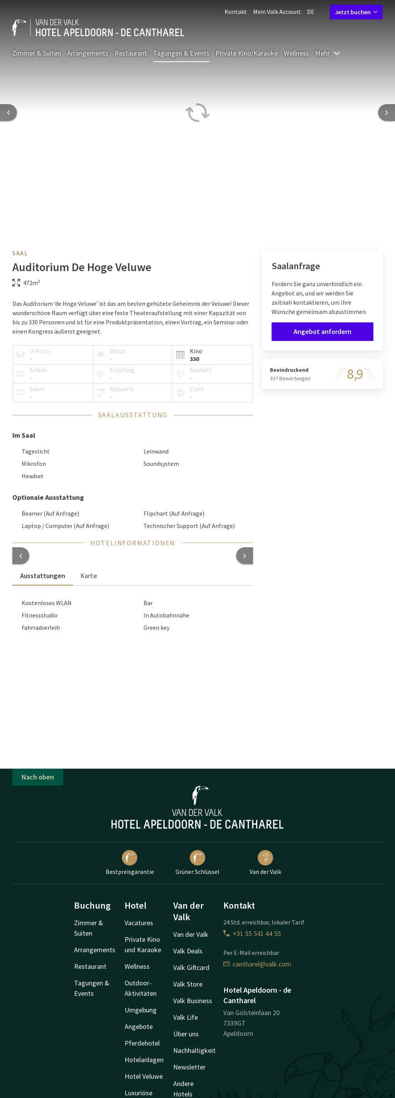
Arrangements (87, 53)
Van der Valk (265, 862)
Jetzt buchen (356, 12)
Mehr (328, 53)
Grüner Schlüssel (197, 862)
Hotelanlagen (144, 1059)
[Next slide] (386, 112)
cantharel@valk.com (257, 964)
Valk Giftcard (191, 967)
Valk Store (188, 984)
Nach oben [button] (38, 776)
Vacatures (139, 922)
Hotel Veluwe (144, 1076)
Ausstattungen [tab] (42, 575)
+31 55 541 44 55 (252, 933)
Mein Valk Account (277, 11)
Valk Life (185, 1017)
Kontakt (236, 11)
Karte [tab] (89, 575)
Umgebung (141, 1009)
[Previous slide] (8, 112)
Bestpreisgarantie (130, 862)
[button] (20, 555)
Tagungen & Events (181, 53)
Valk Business (192, 1000)
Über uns (186, 1033)
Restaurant (131, 53)
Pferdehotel (142, 1043)
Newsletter (189, 1067)
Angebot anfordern (322, 331)
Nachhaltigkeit (194, 1050)
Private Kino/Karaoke (247, 53)
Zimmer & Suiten (36, 53)
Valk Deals (188, 950)
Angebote (139, 1026)
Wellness (296, 53)
